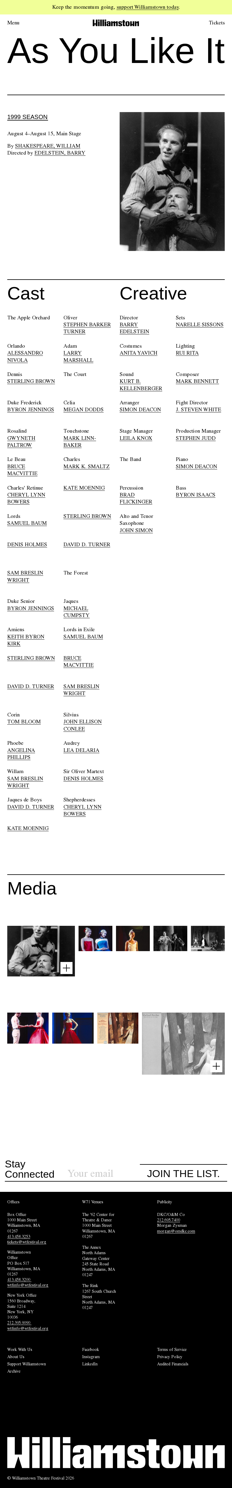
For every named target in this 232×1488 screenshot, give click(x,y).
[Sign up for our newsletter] (103, 1174)
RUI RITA (187, 353)
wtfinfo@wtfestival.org (27, 1285)
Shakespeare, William (47, 146)
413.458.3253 (18, 1236)
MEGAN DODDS (83, 409)
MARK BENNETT (197, 381)
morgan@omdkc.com (176, 1231)
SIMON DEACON (140, 409)
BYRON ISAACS (195, 495)
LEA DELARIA (81, 750)
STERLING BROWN (31, 381)
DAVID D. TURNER (86, 544)
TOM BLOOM (24, 722)
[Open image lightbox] (66, 968)
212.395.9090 (19, 1322)
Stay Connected (29, 1169)
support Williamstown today (148, 7)
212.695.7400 (168, 1219)
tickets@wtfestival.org (26, 1241)
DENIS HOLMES (27, 544)
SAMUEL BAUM (27, 523)
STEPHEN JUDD (196, 438)
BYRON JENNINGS (30, 409)
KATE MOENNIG (84, 488)
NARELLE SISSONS (200, 324)
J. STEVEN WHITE (198, 409)
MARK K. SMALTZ (86, 466)
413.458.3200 (19, 1279)
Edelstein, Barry (59, 153)
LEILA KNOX (136, 438)
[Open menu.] (21, 22)
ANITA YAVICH (138, 353)
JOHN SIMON (136, 530)
